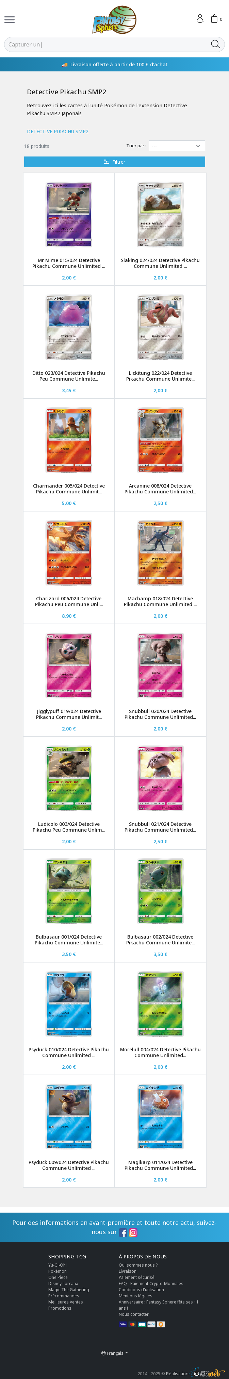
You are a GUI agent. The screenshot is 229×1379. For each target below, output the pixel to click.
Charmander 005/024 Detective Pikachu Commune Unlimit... (69, 488)
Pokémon (57, 1271)
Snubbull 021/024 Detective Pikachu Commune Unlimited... (160, 827)
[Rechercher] (105, 44)
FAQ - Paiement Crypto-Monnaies (151, 1283)
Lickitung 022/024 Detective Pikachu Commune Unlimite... (160, 376)
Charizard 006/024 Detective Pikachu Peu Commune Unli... (69, 601)
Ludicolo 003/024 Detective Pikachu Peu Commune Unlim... (69, 827)
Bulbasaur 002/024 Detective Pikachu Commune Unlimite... (160, 939)
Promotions (59, 1308)
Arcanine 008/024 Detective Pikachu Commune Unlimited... (160, 488)
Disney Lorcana (63, 1283)
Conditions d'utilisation (141, 1290)
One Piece (58, 1277)
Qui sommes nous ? (138, 1265)
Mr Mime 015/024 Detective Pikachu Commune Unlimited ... (68, 263)
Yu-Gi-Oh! (57, 1265)
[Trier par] (177, 145)
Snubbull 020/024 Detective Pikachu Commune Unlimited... (160, 714)
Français (113, 1353)
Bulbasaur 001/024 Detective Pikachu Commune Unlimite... (69, 939)
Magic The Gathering (68, 1290)
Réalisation (195, 1373)
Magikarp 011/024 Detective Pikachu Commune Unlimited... (160, 1165)
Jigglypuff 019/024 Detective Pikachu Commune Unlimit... (69, 714)
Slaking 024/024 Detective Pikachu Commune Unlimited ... (160, 263)
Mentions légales (135, 1296)
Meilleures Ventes (65, 1302)
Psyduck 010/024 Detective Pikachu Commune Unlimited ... (69, 1052)
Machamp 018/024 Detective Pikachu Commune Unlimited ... (160, 601)
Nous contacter (134, 1314)
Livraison (127, 1271)
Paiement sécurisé (136, 1277)
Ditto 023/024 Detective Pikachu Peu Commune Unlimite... (68, 376)
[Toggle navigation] (9, 20)
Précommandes (63, 1296)
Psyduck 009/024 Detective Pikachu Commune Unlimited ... (69, 1165)
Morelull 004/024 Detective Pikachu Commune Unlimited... (160, 1052)
